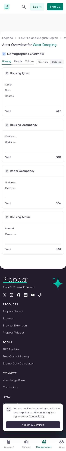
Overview (43, 62)
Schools (26, 443)
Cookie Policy (37, 416)
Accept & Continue (33, 424)
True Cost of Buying (16, 356)
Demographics (44, 443)
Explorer (8, 318)
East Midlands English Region (38, 38)
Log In (37, 6)
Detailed (56, 62)
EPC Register (11, 349)
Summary (9, 443)
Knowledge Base (14, 380)
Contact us (10, 387)
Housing (6, 61)
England (7, 38)
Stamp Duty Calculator (18, 363)
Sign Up (55, 6)
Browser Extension (15, 325)
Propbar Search (13, 311)
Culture (29, 61)
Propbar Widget (13, 332)
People (18, 61)
